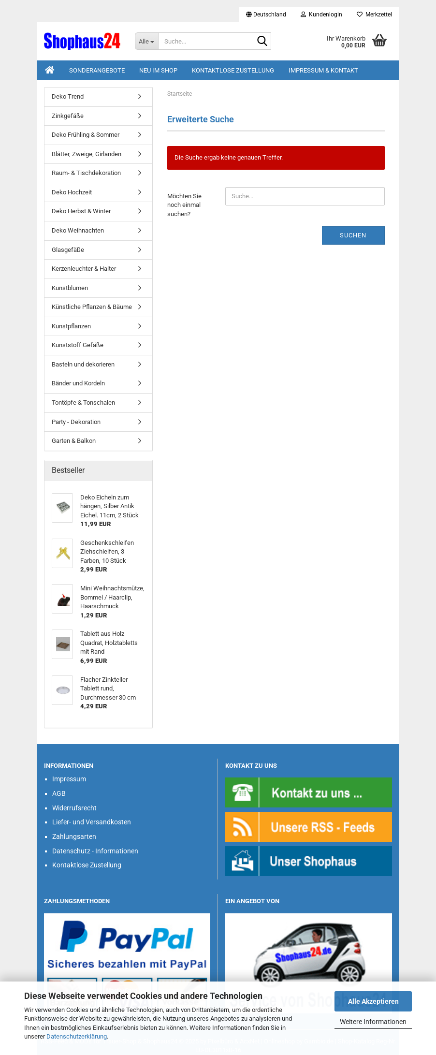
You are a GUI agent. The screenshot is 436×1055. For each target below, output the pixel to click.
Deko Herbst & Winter (81, 211)
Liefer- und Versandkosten (91, 822)
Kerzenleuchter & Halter (84, 268)
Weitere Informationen (373, 1022)
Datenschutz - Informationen (95, 851)
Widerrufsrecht (74, 808)
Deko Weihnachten (78, 230)
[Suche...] (146, 41)
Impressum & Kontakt (323, 70)
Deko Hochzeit (72, 192)
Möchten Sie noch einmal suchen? (184, 205)
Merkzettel (374, 14)
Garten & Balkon (74, 440)
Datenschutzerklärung (76, 1036)
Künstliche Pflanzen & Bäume (92, 306)
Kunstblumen (70, 288)
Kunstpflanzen (71, 326)
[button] (266, 14)
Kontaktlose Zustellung (233, 70)
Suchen (353, 235)
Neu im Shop (158, 70)
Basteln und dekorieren (83, 364)
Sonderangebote (97, 70)
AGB (59, 793)
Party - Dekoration (76, 421)
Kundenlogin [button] (321, 14)
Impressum (69, 779)
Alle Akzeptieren (373, 1001)
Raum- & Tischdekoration (86, 172)
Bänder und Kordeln (78, 383)
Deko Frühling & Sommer (85, 134)
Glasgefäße (68, 249)
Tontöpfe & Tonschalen (83, 402)
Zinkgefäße (68, 115)
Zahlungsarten (74, 836)
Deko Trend (68, 96)
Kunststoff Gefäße (77, 345)
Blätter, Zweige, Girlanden (86, 154)
